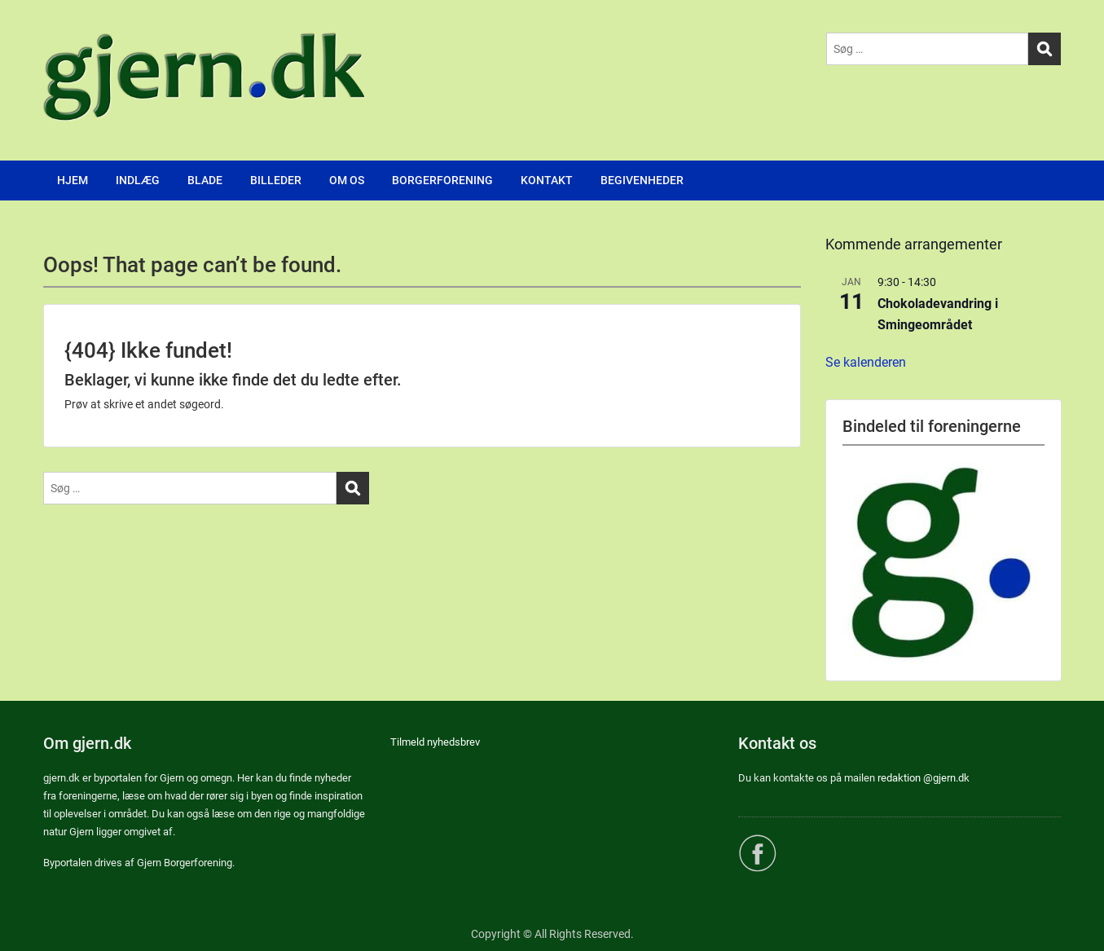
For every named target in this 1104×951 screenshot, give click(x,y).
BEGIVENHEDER (642, 180)
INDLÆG (138, 180)
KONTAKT (547, 180)
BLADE (204, 180)
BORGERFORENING (442, 180)
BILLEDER (275, 180)
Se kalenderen (865, 362)
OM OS (346, 180)
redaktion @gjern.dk (923, 778)
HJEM (72, 180)
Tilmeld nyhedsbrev (435, 742)
